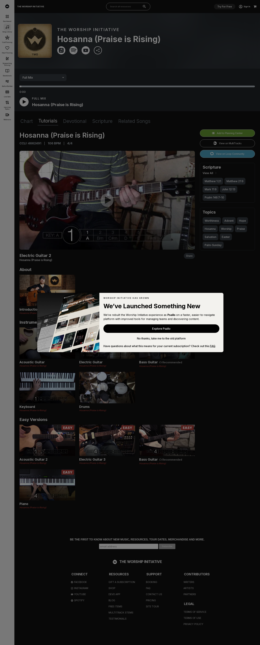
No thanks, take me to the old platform (161, 338)
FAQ (212, 346)
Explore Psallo (161, 328)
